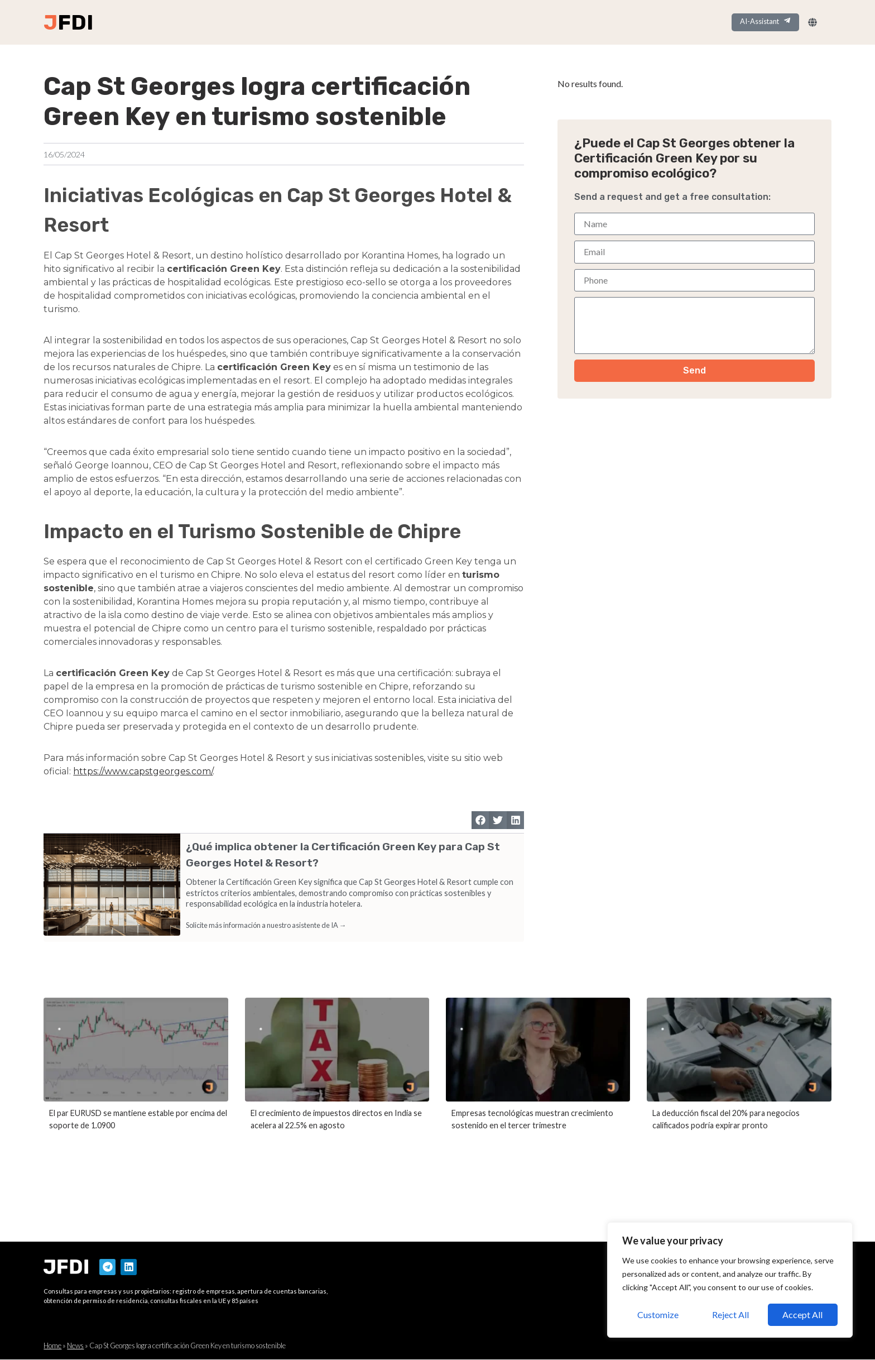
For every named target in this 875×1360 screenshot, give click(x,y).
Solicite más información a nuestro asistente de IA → (266, 926)
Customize (657, 1314)
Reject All (730, 1314)
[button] (480, 821)
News (75, 1346)
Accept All (803, 1314)
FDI (75, 22)
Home (52, 1346)
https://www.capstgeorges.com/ (143, 772)
